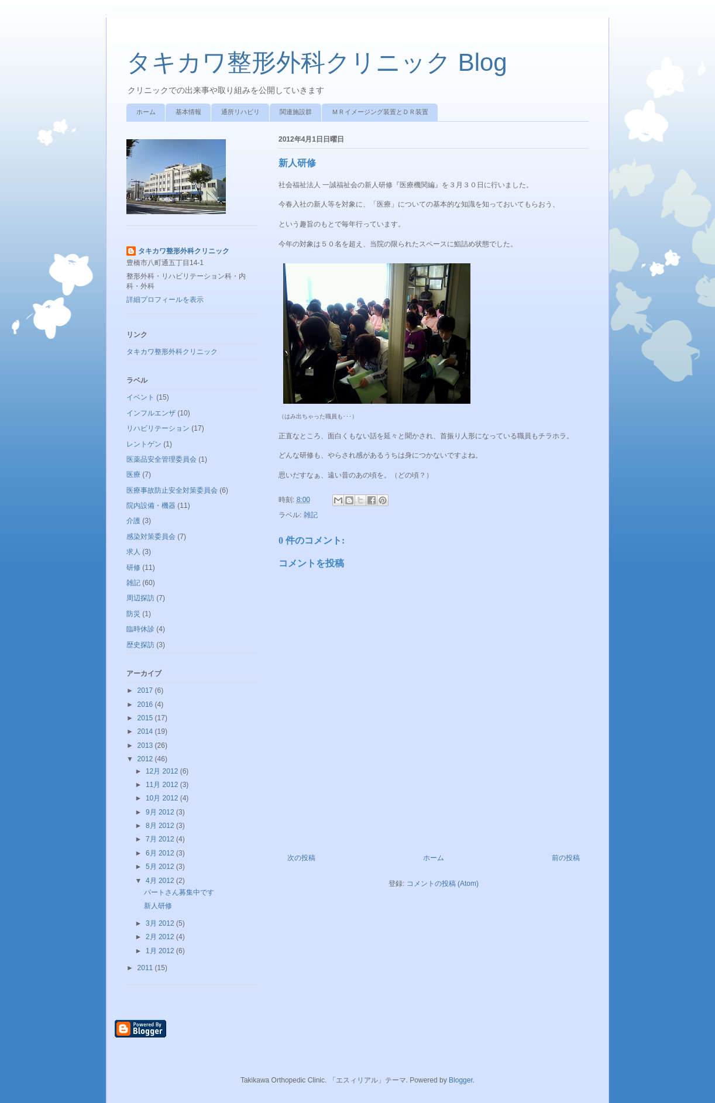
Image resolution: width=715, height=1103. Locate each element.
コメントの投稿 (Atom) (443, 883)
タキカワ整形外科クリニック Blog (316, 62)
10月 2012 (163, 798)
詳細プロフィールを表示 (165, 299)
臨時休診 (140, 629)
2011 (146, 968)
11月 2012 (163, 785)
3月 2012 (161, 923)
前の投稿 (566, 858)
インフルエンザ (151, 413)
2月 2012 (161, 937)
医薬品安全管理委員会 (161, 459)
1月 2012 (161, 951)
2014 (146, 731)
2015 (146, 718)
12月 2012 (163, 771)
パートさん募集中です (179, 892)
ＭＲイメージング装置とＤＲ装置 (380, 111)
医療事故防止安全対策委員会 (172, 490)
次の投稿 (301, 858)
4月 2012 (161, 881)
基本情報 (188, 111)
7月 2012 (161, 839)
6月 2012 (161, 853)
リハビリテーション (158, 428)
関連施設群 (296, 111)
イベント (140, 397)
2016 (146, 704)
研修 (133, 567)
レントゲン (143, 444)
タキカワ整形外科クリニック (183, 251)
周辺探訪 (140, 598)
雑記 (311, 515)
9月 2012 (161, 812)
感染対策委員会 (151, 536)
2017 (146, 690)
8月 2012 (161, 826)
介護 (133, 521)
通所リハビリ (240, 111)
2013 (146, 745)
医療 (133, 474)
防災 (133, 614)
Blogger (461, 1080)
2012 (146, 759)
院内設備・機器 (151, 505)
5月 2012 (161, 867)
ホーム (146, 111)
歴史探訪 (140, 645)
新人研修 (158, 906)
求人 (133, 552)
